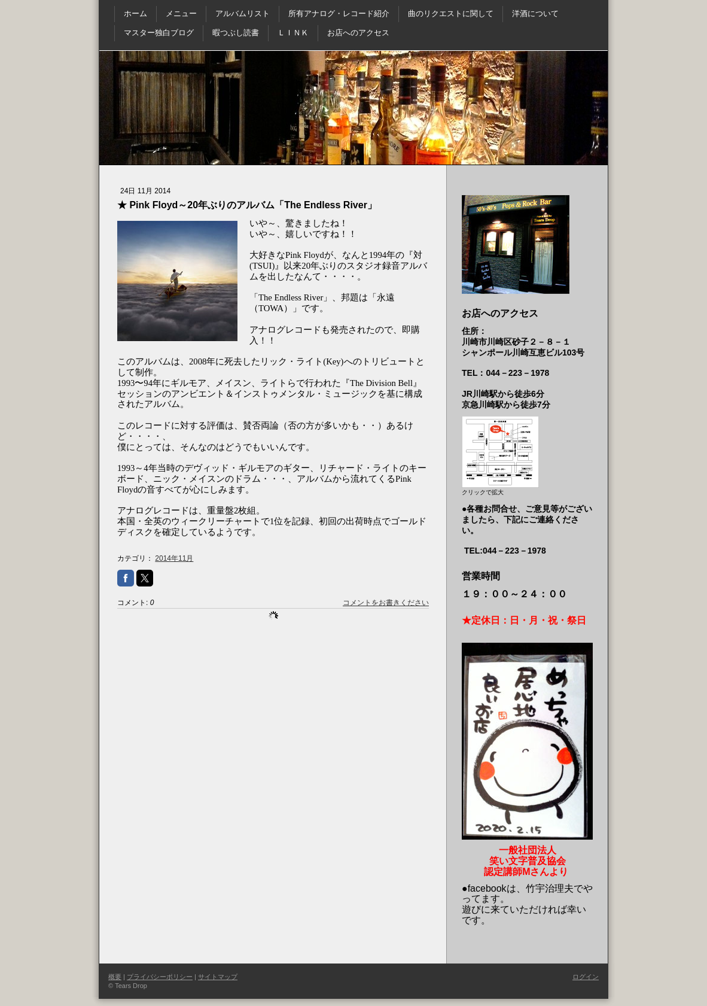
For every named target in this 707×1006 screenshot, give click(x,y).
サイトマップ (217, 976)
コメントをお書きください (386, 602)
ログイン (585, 976)
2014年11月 (174, 558)
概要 (114, 976)
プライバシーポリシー (160, 976)
